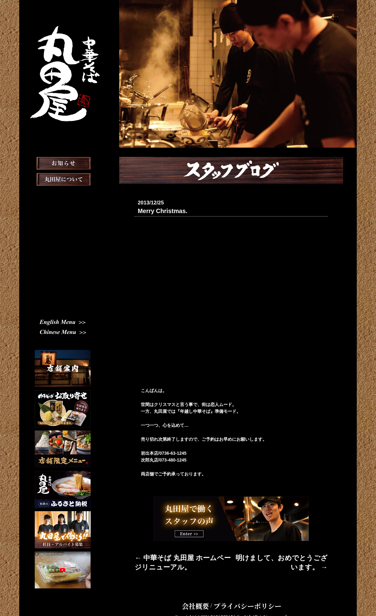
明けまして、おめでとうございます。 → (288, 555)
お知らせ (62, 179)
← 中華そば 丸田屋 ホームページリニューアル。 (182, 555)
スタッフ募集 (63, 291)
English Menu (63, 322)
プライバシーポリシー (242, 595)
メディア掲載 (63, 259)
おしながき (63, 227)
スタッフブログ (62, 275)
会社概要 (207, 595)
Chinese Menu (62, 332)
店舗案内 (62, 211)
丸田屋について (62, 195)
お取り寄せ (63, 243)
